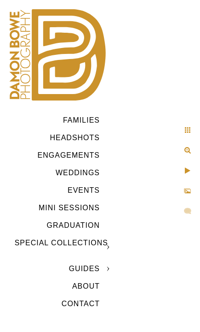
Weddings (78, 173)
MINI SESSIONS (69, 208)
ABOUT (86, 286)
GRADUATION (73, 225)
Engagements (69, 155)
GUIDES (84, 269)
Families (81, 120)
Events (84, 190)
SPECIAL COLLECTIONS (61, 243)
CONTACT (81, 304)
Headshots (75, 138)
